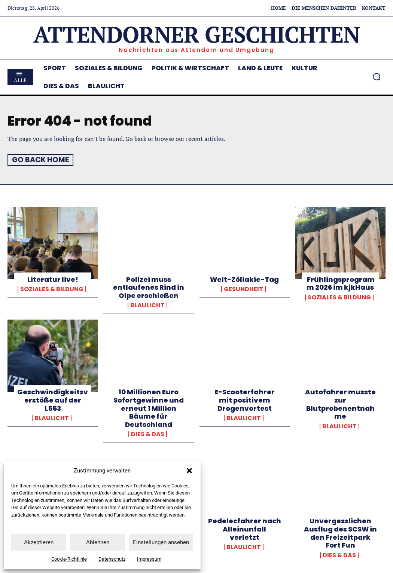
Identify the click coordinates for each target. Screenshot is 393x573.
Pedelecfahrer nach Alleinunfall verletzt (244, 529)
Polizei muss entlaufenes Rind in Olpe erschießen (148, 287)
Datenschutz (111, 559)
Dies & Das (147, 434)
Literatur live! (52, 279)
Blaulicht (147, 305)
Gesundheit (243, 289)
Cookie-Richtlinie (69, 559)
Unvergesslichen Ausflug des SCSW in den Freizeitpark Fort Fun (340, 533)
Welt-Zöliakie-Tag (244, 279)
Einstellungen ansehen (161, 542)
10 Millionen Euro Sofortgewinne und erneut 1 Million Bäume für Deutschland (148, 408)
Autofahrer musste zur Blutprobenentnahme (340, 404)
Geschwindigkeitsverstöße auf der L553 (52, 400)
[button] (189, 470)
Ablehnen (97, 542)
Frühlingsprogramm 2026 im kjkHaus (340, 283)
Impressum (149, 559)
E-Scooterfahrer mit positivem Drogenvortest (244, 400)
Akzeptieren (39, 542)
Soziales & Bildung (51, 289)
